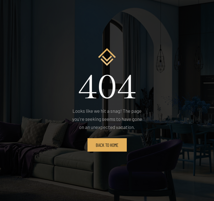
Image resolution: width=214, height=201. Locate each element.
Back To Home (107, 145)
